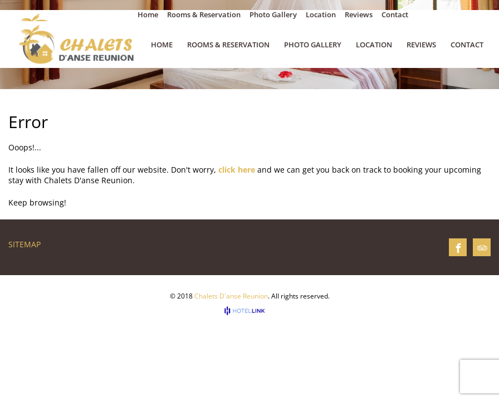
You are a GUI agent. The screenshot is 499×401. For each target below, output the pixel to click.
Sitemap (24, 244)
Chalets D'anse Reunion (231, 296)
